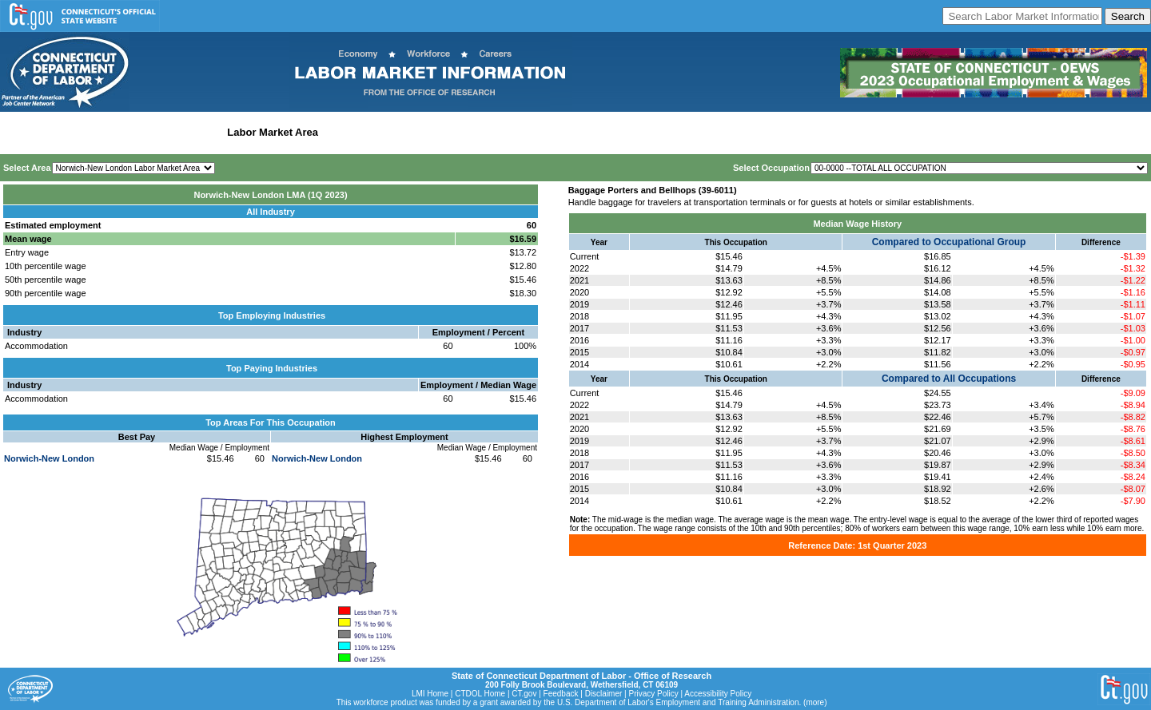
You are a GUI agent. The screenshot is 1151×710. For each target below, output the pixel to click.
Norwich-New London (49, 458)
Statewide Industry (174, 132)
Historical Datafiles (516, 132)
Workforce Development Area (396, 132)
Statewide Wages (82, 132)
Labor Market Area (272, 132)
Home (19, 132)
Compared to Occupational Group (949, 242)
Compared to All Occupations (949, 378)
